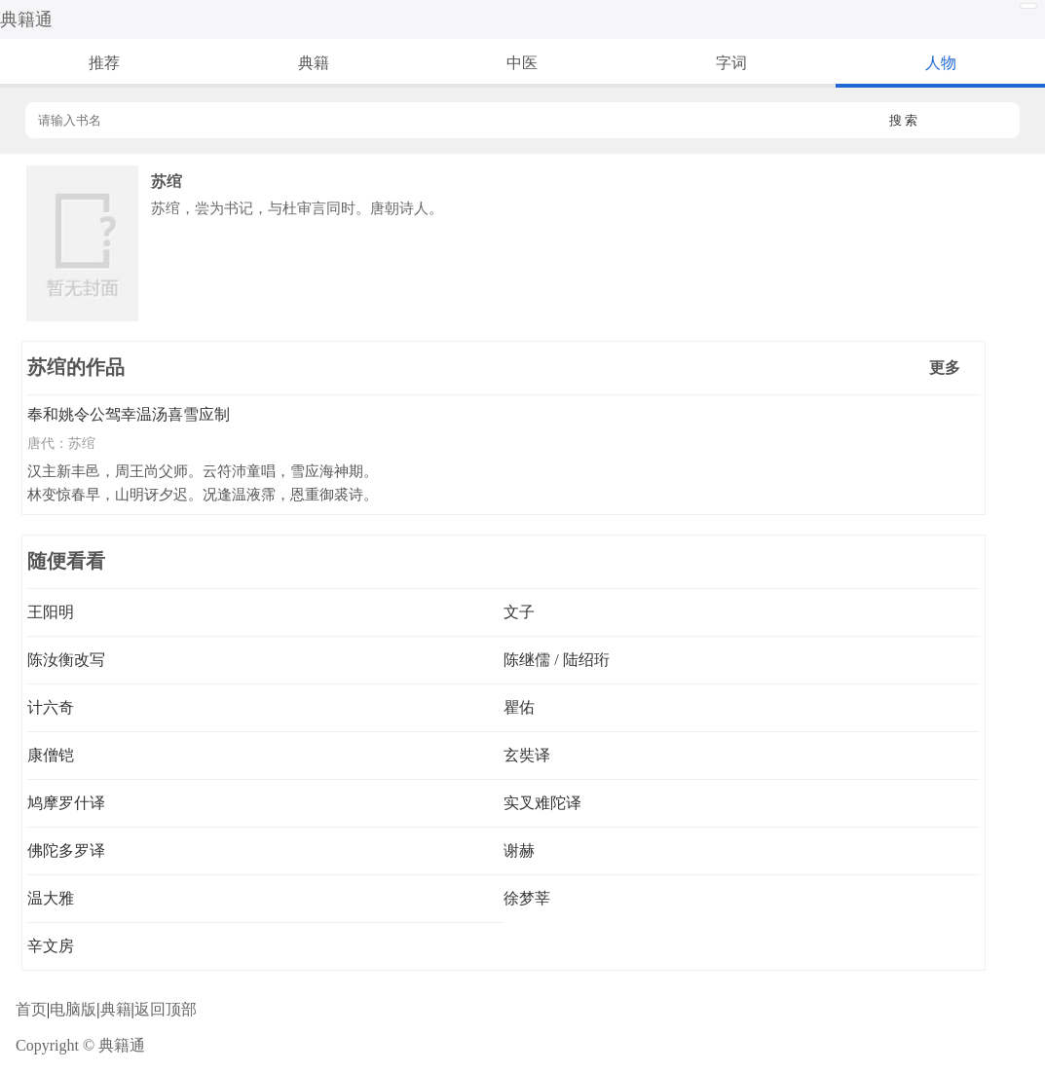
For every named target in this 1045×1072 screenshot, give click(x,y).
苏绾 (81, 443)
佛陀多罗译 (66, 850)
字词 (731, 63)
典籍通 (26, 19)
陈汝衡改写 (66, 659)
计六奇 (50, 707)
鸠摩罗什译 (66, 803)
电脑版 (73, 1009)
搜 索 (903, 120)
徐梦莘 (527, 898)
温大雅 (50, 898)
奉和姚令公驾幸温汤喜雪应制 (128, 414)
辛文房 (50, 946)
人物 (940, 63)
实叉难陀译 (542, 803)
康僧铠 (50, 755)
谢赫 (519, 850)
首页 (31, 1009)
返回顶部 (165, 1009)
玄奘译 (527, 755)
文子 (519, 612)
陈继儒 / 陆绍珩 (556, 659)
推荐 (104, 63)
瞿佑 (519, 707)
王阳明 (50, 612)
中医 (522, 63)
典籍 (313, 63)
